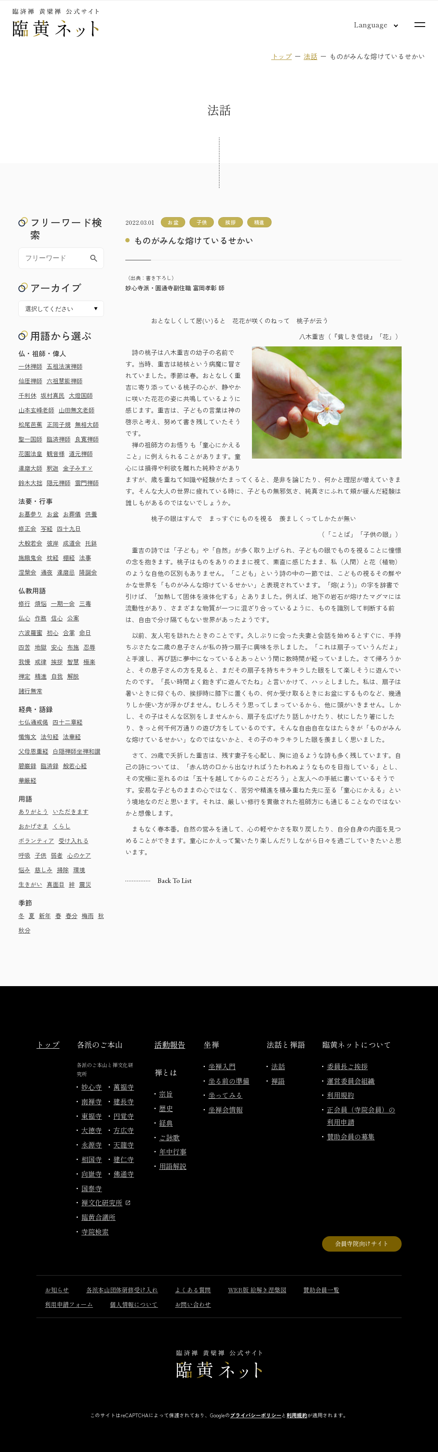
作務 (41, 618)
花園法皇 (30, 453)
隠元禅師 (59, 482)
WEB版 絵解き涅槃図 (257, 1289)
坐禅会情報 (225, 1109)
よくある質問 (193, 1289)
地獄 (41, 647)
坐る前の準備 (228, 1081)
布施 (73, 647)
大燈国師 (81, 395)
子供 (41, 855)
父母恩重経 (33, 751)
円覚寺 (123, 1116)
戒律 (41, 661)
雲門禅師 (87, 482)
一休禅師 (30, 366)
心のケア (79, 855)
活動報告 (169, 1044)
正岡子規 (59, 424)
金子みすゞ (78, 468)
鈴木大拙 (30, 482)
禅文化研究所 (105, 1202)
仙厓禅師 (30, 380)
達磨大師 (30, 468)
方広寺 (123, 1130)
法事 (85, 557)
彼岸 (53, 543)
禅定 (24, 676)
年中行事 (172, 1151)
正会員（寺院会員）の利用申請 (361, 1115)
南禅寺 (91, 1101)
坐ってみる (225, 1095)
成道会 (72, 543)
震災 (85, 884)
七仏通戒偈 (33, 722)
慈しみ (44, 869)
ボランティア (36, 840)
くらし (62, 826)
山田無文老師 (77, 409)
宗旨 (166, 1093)
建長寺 (123, 1101)
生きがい (30, 884)
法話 (310, 56)
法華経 (72, 736)
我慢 (24, 661)
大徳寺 (91, 1130)
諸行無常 (30, 690)
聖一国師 (30, 439)
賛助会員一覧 (321, 1289)
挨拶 (57, 661)
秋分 (24, 930)
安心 (57, 647)
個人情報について (134, 1304)
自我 (57, 676)
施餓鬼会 (30, 557)
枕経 (53, 557)
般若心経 (75, 765)
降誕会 (88, 572)
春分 (71, 915)
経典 (166, 1123)
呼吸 (24, 855)
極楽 (89, 661)
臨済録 (50, 765)
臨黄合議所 (98, 1217)
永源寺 (91, 1144)
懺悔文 (27, 736)
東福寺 (91, 1116)
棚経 (69, 557)
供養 (91, 514)
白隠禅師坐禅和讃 (77, 751)
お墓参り (30, 514)
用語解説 (172, 1166)
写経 (47, 528)
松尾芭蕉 (30, 424)
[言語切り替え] (369, 24)
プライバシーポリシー (255, 1415)
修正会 (27, 528)
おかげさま (33, 826)
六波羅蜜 (30, 632)
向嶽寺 (91, 1174)
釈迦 (53, 468)
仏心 (24, 618)
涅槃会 (27, 572)
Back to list (174, 880)
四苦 (24, 647)
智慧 (73, 661)
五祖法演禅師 (65, 366)
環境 (79, 869)
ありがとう (33, 811)
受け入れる (74, 840)
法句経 (50, 736)
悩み (24, 869)
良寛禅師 (87, 439)
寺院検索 (95, 1231)
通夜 (47, 572)
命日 (85, 632)
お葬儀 (72, 514)
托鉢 (91, 543)
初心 (53, 632)
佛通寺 (123, 1174)
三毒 (85, 603)
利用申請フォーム (69, 1304)
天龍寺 (123, 1144)
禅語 (278, 1081)
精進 (41, 676)
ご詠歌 (169, 1137)
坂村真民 (53, 395)
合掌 (69, 632)
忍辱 (89, 647)
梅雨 (88, 915)
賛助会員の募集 (351, 1136)
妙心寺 (91, 1087)
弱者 (57, 855)
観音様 (56, 453)
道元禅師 (81, 453)
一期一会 (63, 603)
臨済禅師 (59, 439)
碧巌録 (27, 765)
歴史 (166, 1108)
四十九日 (69, 528)
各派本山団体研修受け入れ (122, 1289)
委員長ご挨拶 (347, 1066)
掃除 (63, 869)
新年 (45, 915)
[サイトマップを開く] (419, 24)
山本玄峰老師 (36, 409)
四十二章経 (68, 722)
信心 (57, 618)
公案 (73, 618)
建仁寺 (123, 1159)
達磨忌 (66, 572)
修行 (24, 603)
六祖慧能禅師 (65, 380)
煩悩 (41, 603)
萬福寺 (123, 1087)
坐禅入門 (222, 1066)
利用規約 (340, 1095)
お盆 (53, 514)
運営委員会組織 (351, 1081)
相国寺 (91, 1159)
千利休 (27, 395)
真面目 (56, 884)
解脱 (73, 676)
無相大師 (87, 424)
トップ (281, 56)
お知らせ (57, 1289)
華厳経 (27, 780)
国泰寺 (91, 1188)
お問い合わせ (193, 1304)
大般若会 (30, 543)
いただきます (71, 811)
